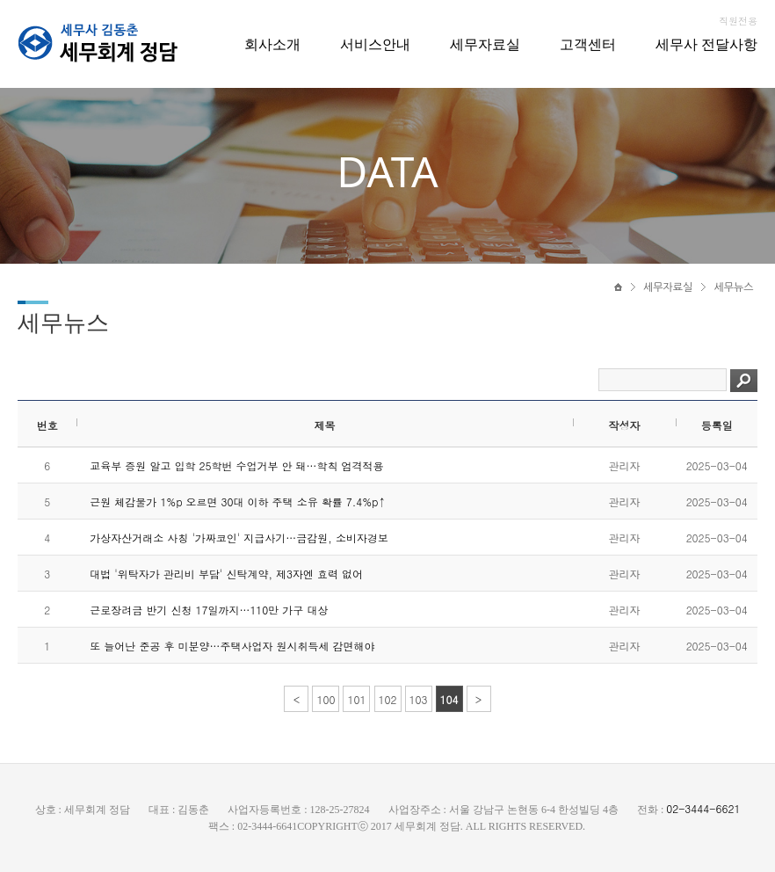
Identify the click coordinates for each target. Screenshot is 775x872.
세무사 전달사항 (706, 44)
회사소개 (272, 44)
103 (418, 699)
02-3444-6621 (703, 808)
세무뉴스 (733, 287)
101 (356, 699)
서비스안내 (375, 44)
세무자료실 (485, 44)
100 (325, 699)
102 (388, 699)
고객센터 (588, 44)
